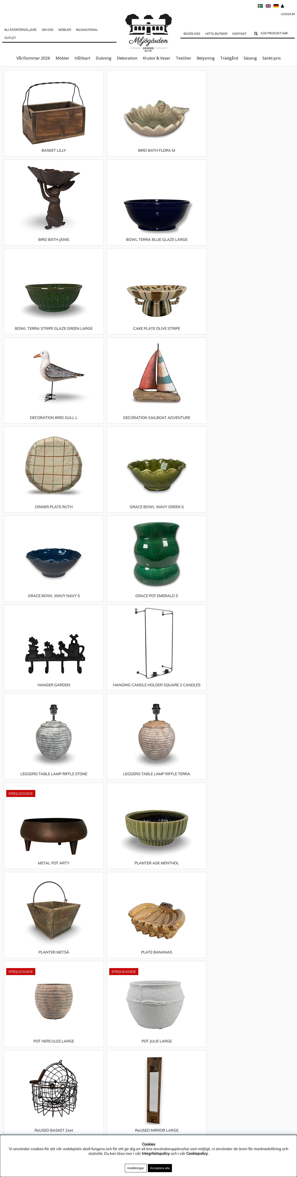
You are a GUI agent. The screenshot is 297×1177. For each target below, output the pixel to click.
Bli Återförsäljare (20, 29)
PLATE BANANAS (258, 520)
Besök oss (192, 33)
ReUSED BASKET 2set (185, 609)
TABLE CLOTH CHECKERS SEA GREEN (258, 701)
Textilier (183, 58)
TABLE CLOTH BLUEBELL (39, 698)
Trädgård (229, 58)
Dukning (103, 58)
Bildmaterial (87, 29)
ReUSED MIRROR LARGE (258, 609)
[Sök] (277, 33)
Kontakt (239, 33)
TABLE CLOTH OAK (38, 881)
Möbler (62, 58)
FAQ (6, 1048)
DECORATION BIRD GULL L (185, 244)
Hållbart (82, 58)
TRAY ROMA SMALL (185, 970)
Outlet (10, 38)
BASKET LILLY (39, 155)
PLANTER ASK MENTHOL (112, 520)
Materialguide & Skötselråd (26, 1013)
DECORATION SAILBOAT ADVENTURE (258, 246)
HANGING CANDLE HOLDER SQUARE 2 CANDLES (112, 429)
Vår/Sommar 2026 (33, 58)
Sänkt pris (271, 58)
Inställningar (135, 1168)
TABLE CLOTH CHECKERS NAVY (185, 698)
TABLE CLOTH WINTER (112, 970)
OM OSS (47, 29)
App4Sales (12, 1027)
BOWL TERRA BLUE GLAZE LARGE (258, 155)
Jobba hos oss (14, 1041)
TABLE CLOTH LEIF (112, 792)
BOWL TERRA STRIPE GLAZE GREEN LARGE (38, 246)
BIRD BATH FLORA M (111, 155)
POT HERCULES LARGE (39, 609)
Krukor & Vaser (156, 58)
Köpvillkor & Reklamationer (25, 1034)
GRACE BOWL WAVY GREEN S (112, 337)
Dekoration (127, 58)
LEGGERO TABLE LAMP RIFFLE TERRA (258, 429)
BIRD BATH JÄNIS (185, 155)
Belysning (206, 58)
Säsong (250, 58)
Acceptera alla (160, 1168)
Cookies (9, 1062)
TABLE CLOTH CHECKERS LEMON (112, 698)
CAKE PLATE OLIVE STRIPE (111, 244)
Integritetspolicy (16, 1020)
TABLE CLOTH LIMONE (185, 792)
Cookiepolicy (197, 1153)
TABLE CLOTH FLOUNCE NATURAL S (38, 792)
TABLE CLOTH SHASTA (185, 881)
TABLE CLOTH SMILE (258, 881)
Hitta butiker (216, 33)
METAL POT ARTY (39, 520)
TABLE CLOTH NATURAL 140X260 (258, 792)
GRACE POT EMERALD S (258, 337)
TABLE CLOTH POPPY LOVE (112, 881)
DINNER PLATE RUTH (39, 337)
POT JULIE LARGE (112, 609)
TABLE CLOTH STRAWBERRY (39, 970)
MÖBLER (64, 29)
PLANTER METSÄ (185, 520)
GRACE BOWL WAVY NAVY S (185, 337)
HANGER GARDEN (39, 427)
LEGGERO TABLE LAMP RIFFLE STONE (185, 429)
